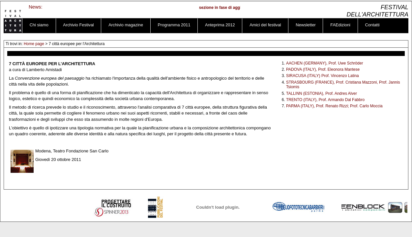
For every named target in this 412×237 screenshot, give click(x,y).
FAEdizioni (340, 24)
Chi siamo (39, 24)
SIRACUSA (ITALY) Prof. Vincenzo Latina (322, 75)
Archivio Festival (78, 24)
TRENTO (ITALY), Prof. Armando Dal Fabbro (325, 99)
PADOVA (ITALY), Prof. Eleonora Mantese (323, 69)
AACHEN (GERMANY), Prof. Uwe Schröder (324, 63)
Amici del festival (265, 24)
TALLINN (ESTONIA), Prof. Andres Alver (321, 93)
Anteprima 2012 (220, 24)
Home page (34, 43)
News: (36, 7)
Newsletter (306, 24)
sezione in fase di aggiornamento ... (234, 7)
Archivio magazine (125, 24)
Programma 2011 (174, 24)
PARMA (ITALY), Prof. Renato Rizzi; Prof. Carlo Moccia (334, 106)
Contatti (372, 24)
